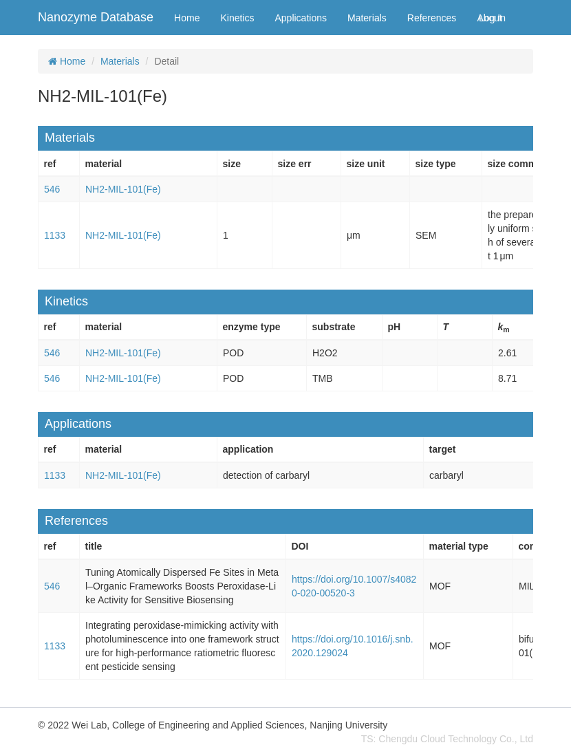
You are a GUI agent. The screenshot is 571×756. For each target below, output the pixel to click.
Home (187, 17)
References (432, 17)
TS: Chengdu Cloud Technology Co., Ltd (447, 738)
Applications (300, 17)
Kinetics (237, 17)
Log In (492, 17)
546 (52, 189)
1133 (54, 235)
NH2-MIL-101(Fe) (123, 189)
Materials (367, 17)
